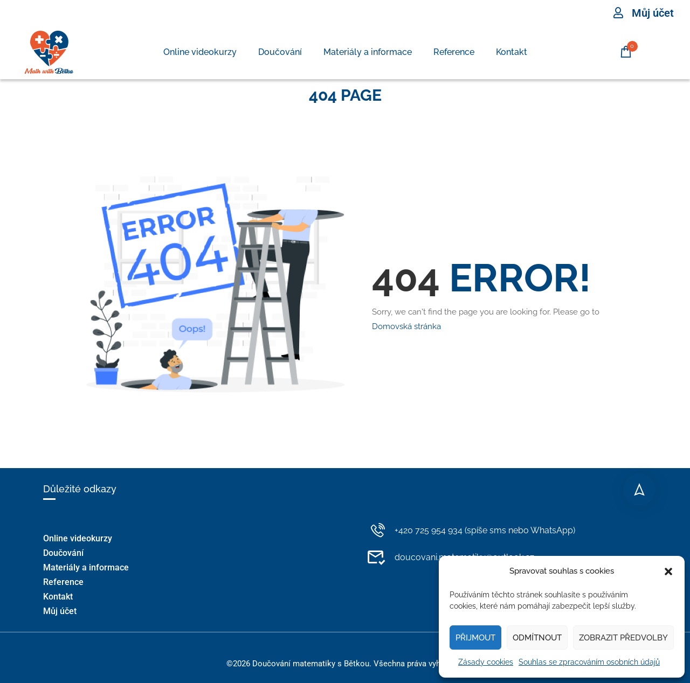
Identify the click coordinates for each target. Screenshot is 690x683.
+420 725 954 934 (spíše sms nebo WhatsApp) (471, 530)
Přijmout (475, 638)
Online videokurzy (200, 52)
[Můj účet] (618, 13)
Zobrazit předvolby (623, 638)
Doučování (280, 52)
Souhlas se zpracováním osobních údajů (589, 662)
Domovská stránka (406, 326)
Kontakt (511, 52)
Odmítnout (537, 638)
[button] (668, 571)
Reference (453, 52)
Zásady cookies (485, 662)
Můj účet (653, 12)
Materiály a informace (367, 52)
